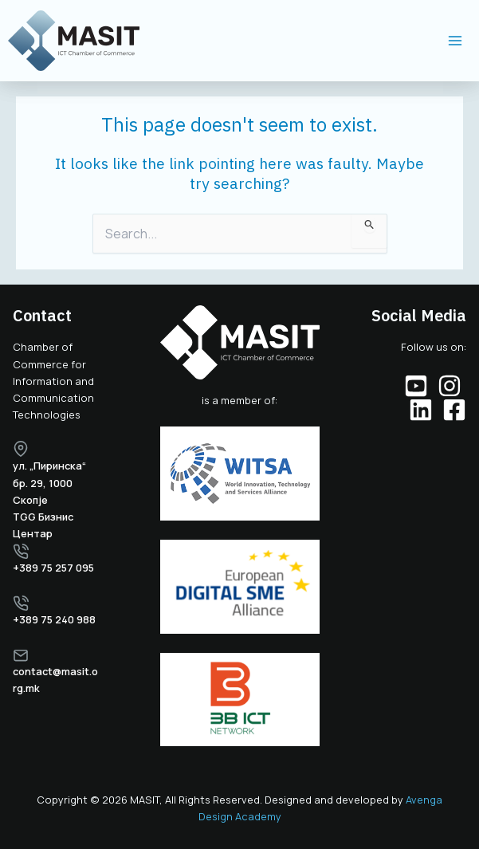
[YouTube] (416, 386)
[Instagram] (449, 386)
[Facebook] (454, 410)
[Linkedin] (421, 410)
